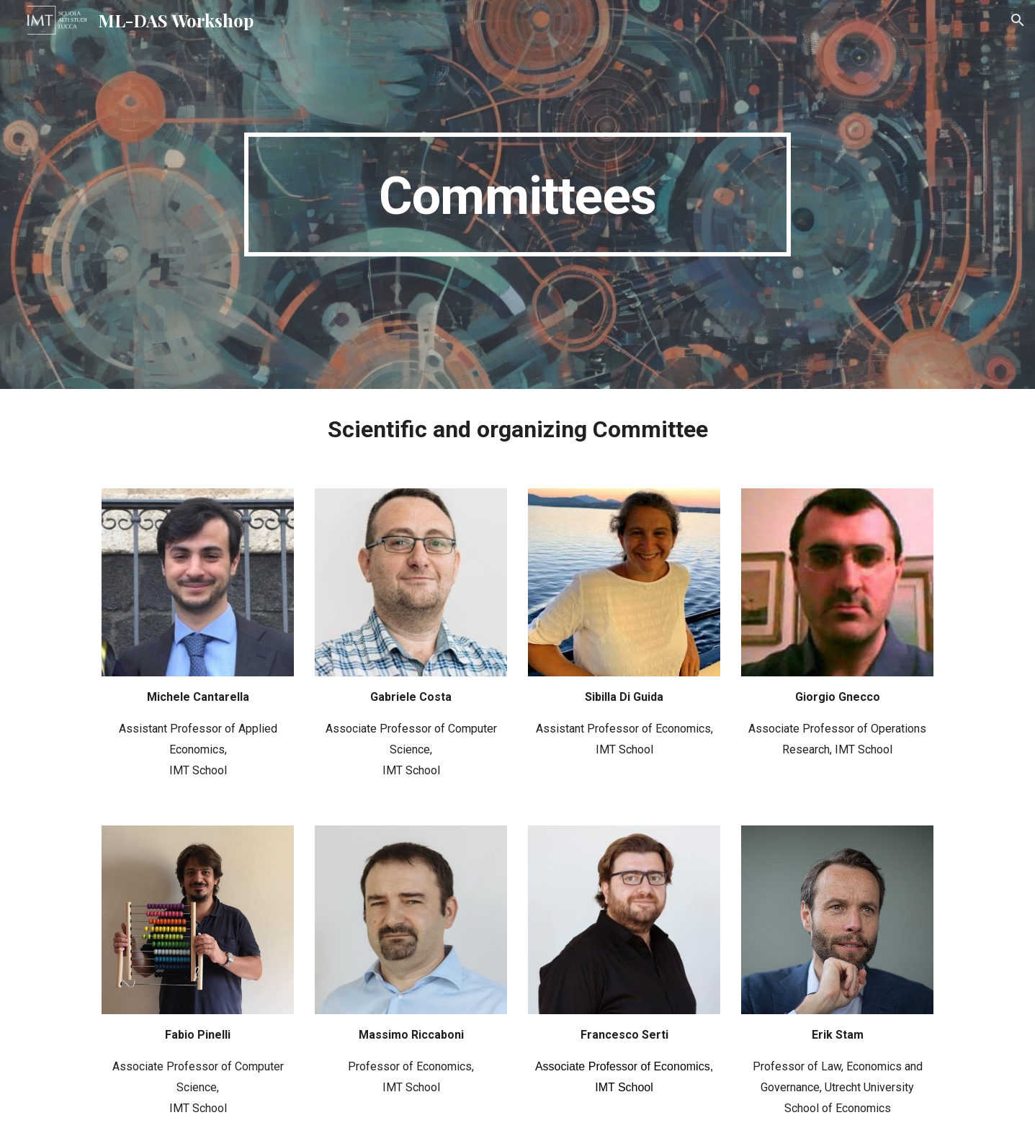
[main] (518, 195)
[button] (1017, 20)
